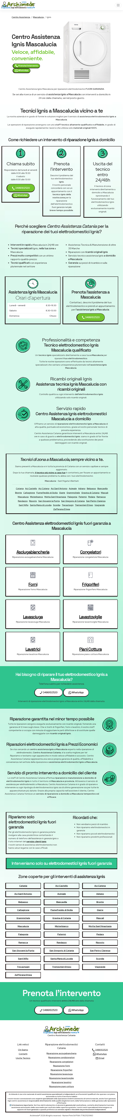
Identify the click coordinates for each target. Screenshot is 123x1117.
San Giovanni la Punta (49, 501)
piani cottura (90, 649)
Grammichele (73, 492)
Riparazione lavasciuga (61, 1074)
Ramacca (101, 496)
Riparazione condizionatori (61, 1057)
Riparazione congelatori (61, 1061)
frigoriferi (90, 584)
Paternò (83, 496)
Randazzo (23, 501)
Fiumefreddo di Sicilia (47, 492)
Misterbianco (36, 496)
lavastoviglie (90, 616)
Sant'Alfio (23, 505)
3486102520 (21, 188)
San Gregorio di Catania (73, 501)
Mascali (104, 492)
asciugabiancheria (32, 552)
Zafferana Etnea (61, 509)
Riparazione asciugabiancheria (61, 1053)
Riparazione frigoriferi (61, 1070)
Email (99, 1058)
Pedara (91, 496)
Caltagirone (29, 492)
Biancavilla (102, 488)
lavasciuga (33, 616)
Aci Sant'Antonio (59, 488)
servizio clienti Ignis (36, 841)
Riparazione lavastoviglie (61, 1078)
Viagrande (100, 505)
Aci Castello (31, 488)
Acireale (73, 488)
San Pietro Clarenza (95, 501)
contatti (23, 1053)
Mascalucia (38, 17)
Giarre (62, 492)
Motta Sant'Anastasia (55, 496)
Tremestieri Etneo (84, 505)
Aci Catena (43, 488)
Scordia (56, 505)
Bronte (18, 492)
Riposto (33, 501)
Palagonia (72, 496)
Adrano (81, 488)
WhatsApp (21, 70)
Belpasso (91, 488)
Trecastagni (68, 505)
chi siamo (23, 1049)
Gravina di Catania (90, 492)
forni (32, 584)
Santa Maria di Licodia (41, 505)
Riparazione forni (61, 1065)
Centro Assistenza (21, 17)
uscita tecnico (23, 1058)
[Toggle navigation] (118, 5)
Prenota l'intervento (26, 65)
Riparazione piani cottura (61, 1086)
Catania (20, 488)
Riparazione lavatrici (61, 1082)
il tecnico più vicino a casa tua (50, 472)
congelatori (90, 552)
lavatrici (32, 649)
